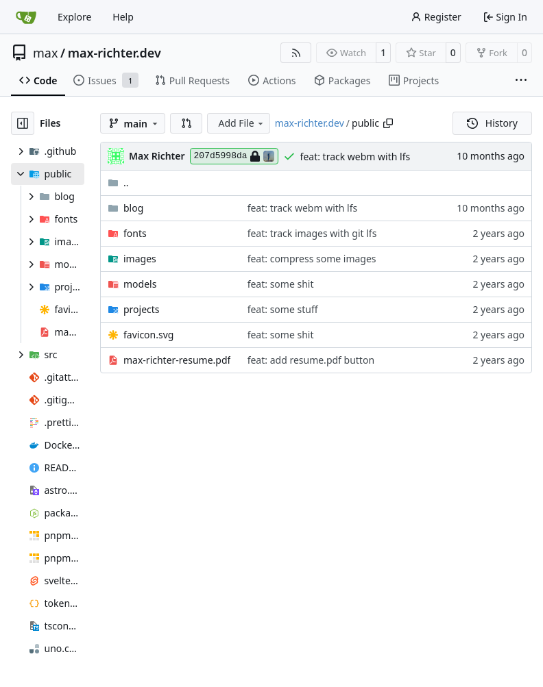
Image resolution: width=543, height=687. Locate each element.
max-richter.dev (114, 53)
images (139, 258)
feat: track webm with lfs (355, 156)
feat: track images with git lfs (312, 233)
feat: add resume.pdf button (311, 359)
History (492, 122)
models (139, 283)
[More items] (521, 81)
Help (123, 16)
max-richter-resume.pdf (176, 359)
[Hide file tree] (22, 123)
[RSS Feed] (296, 52)
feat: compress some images (312, 258)
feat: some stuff (283, 309)
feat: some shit (281, 283)
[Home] (26, 17)
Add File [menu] (241, 122)
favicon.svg (148, 334)
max (45, 53)
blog (133, 207)
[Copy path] (388, 123)
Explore (74, 16)
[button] (186, 123)
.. (118, 182)
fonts (135, 233)
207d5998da (234, 156)
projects (141, 309)
